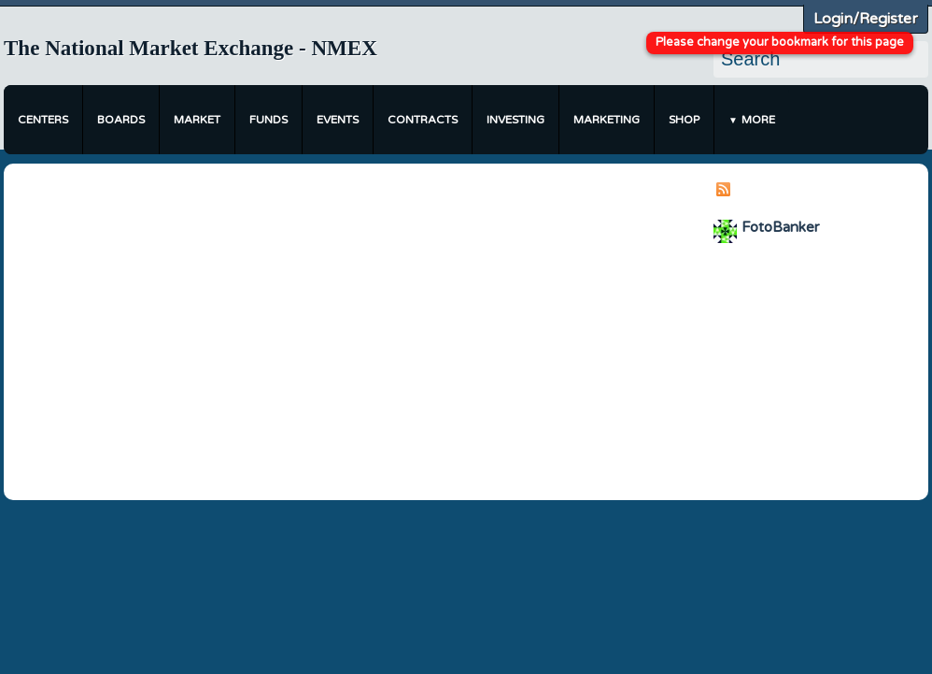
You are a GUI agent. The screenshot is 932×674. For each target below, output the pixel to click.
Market (197, 119)
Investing (515, 119)
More (758, 119)
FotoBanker (780, 227)
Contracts (423, 119)
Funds (268, 119)
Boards (121, 119)
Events (338, 119)
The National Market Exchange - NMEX (190, 48)
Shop (684, 119)
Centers (43, 119)
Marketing (606, 119)
